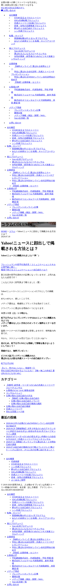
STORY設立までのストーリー (25, 130)
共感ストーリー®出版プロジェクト (28, 135)
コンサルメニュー (14, 393)
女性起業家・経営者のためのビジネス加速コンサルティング (33, 57)
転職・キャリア (14, 146)
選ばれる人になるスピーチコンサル (28, 162)
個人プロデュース (15, 157)
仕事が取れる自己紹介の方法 (19, 396)
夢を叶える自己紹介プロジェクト (27, 141)
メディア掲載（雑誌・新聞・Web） (28, 212)
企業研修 (11, 170)
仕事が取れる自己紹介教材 (18, 406)
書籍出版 (16, 210)
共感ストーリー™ (14, 409)
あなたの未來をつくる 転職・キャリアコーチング (33, 42)
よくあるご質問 (18, 480)
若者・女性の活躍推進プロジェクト (28, 138)
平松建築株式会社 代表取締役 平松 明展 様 (32, 191)
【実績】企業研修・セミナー (27, 82)
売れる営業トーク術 (15, 412)
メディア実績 (13, 204)
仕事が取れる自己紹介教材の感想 (26, 404)
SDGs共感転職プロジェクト (24, 133)
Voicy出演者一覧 (21, 118)
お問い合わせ (8, 10)
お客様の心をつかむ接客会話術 (20, 390)
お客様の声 (12, 188)
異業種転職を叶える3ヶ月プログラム (28, 149)
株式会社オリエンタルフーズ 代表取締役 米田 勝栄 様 (33, 101)
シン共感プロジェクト (24, 31)
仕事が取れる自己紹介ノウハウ (25, 401)
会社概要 (11, 127)
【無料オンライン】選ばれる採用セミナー (31, 173)
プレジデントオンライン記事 (25, 207)
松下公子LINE (7, 363)
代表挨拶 (15, 461)
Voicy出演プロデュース (22, 159)
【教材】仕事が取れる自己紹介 (25, 398)
